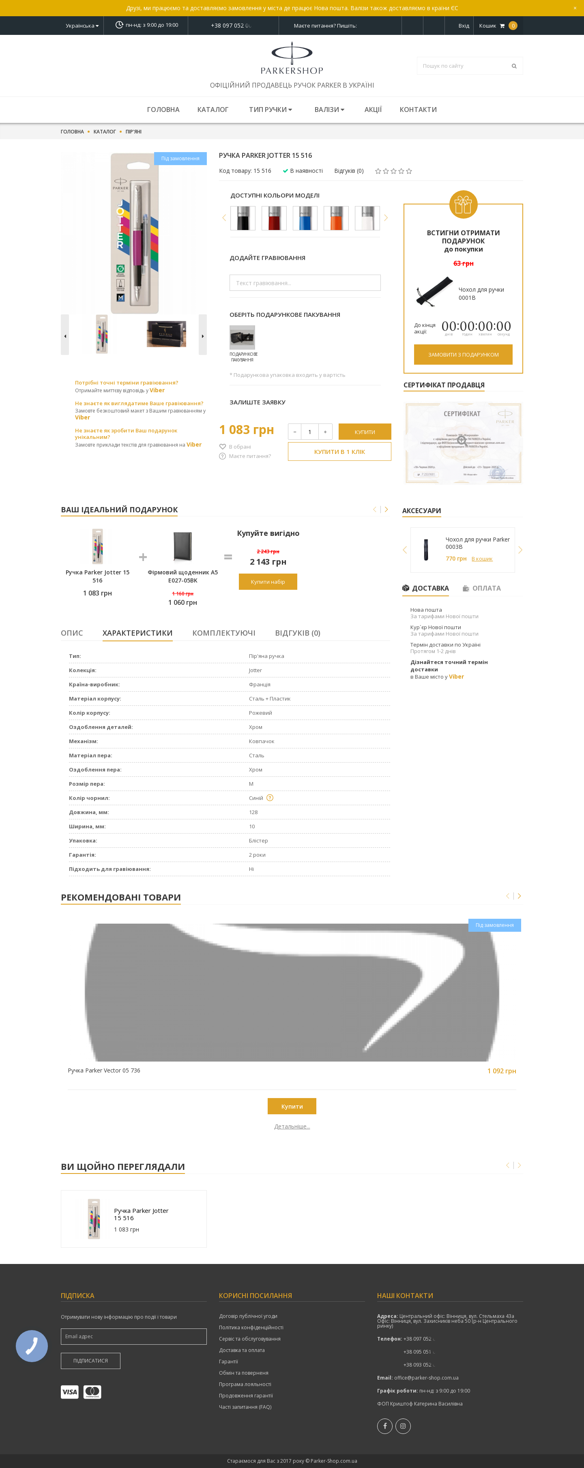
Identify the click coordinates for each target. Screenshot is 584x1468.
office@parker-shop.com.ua (426, 1377)
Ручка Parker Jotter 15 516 (141, 1214)
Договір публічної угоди (248, 1316)
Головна (163, 109)
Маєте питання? (250, 456)
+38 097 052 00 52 (233, 25)
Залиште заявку (258, 402)
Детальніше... (119, 1126)
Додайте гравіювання (267, 257)
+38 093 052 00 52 (424, 1364)
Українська (82, 25)
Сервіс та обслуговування (250, 1339)
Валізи (329, 109)
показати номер (233, 25)
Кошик (498, 25)
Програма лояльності (245, 1384)
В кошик (482, 558)
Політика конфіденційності (251, 1327)
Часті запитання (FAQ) (245, 1407)
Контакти (418, 109)
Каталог (213, 109)
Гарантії (228, 1361)
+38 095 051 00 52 (424, 1351)
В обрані (240, 446)
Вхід (464, 25)
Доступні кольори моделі (275, 195)
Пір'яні (134, 131)
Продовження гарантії (246, 1395)
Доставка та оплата (242, 1350)
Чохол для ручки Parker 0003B (478, 543)
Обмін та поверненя (243, 1373)
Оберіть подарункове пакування (285, 314)
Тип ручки (270, 109)
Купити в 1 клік (339, 451)
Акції (373, 109)
